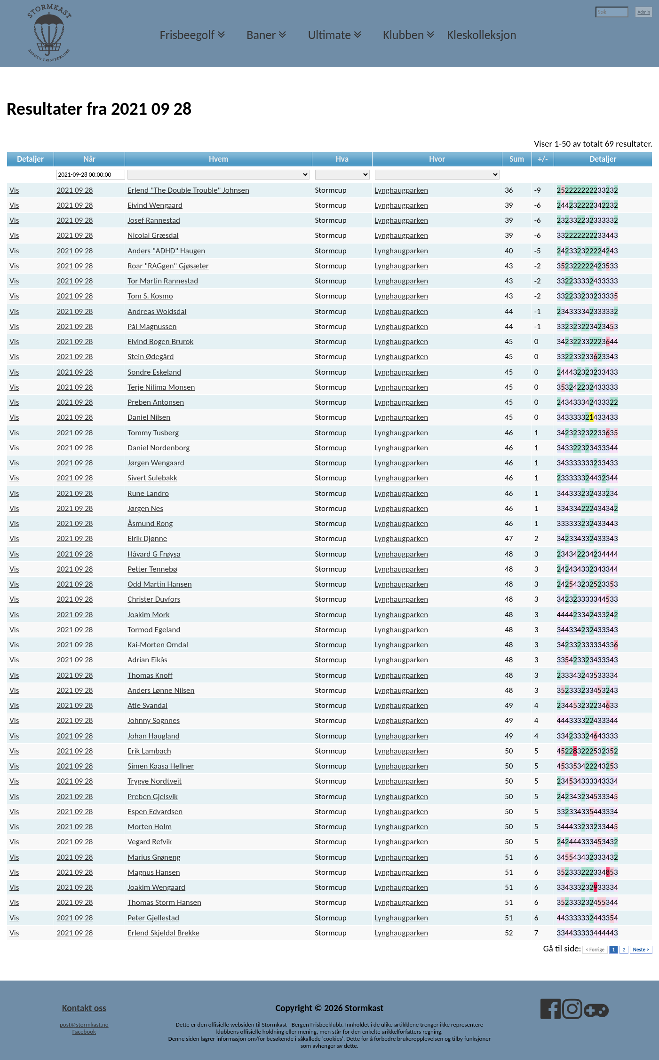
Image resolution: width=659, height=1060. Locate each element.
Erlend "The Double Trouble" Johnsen (188, 190)
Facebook (84, 1031)
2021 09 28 (74, 190)
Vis (14, 190)
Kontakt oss (84, 1007)
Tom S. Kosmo (150, 296)
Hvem (218, 159)
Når (89, 159)
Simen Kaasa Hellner (160, 766)
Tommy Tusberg (153, 433)
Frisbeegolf (187, 34)
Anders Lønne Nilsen (160, 690)
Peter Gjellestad (153, 918)
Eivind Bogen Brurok (160, 341)
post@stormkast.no (84, 1024)
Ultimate (329, 34)
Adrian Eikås (147, 660)
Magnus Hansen (153, 872)
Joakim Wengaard (156, 887)
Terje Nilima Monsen (161, 387)
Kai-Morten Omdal (157, 645)
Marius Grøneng (153, 857)
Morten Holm (149, 827)
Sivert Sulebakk (152, 478)
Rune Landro (148, 493)
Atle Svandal (147, 705)
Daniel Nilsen (148, 417)
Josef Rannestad (153, 220)
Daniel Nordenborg (158, 448)
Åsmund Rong (150, 523)
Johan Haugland (153, 736)
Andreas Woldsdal (156, 311)
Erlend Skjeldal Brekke (163, 933)
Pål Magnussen (151, 326)
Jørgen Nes (145, 508)
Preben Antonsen (155, 402)
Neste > (641, 950)
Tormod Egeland (153, 630)
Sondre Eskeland (154, 372)
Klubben (403, 34)
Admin (643, 12)
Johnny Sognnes (153, 720)
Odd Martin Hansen (159, 584)
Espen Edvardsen (155, 812)
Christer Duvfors (153, 599)
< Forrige (595, 950)
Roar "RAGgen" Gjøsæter (167, 266)
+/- (543, 159)
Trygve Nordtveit (154, 781)
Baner (261, 34)
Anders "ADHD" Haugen (166, 251)
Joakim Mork (148, 615)
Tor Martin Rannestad (162, 281)
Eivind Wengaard (155, 205)
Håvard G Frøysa (153, 554)
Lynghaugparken (401, 190)
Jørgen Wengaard (155, 463)
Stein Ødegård (150, 356)
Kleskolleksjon (481, 34)
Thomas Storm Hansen (164, 902)
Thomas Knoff (149, 675)
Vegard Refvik (149, 842)
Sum (516, 159)
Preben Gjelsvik (152, 796)
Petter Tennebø (152, 569)
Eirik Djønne (147, 538)
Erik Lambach (149, 751)
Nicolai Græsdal (152, 235)
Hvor (437, 159)
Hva (342, 159)
